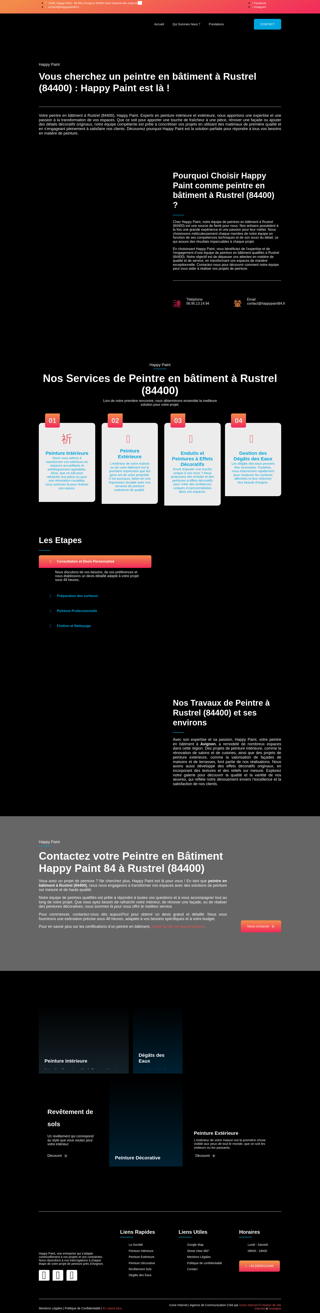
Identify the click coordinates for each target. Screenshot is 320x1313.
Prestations (216, 24)
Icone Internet (248, 1300)
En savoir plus (112, 1303)
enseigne (275, 1303)
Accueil (159, 24)
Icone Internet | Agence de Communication (197, 1300)
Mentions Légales (50, 1303)
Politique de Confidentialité (82, 1303)
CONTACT (267, 24)
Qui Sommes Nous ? (186, 24)
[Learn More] (67, 462)
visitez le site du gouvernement (177, 929)
